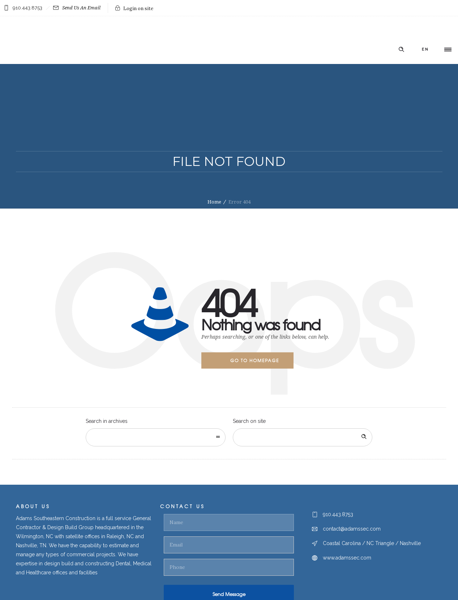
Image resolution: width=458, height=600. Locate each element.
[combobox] (156, 437)
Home (214, 202)
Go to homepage (254, 360)
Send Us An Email (76, 7)
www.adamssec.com (347, 558)
